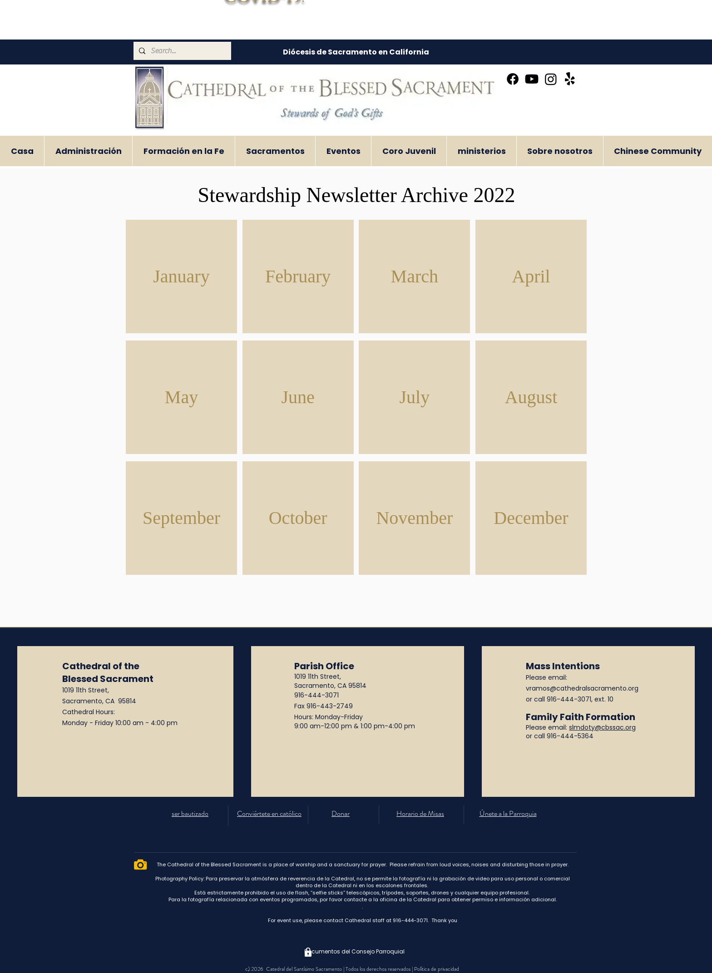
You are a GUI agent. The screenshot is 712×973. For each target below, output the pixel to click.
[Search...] (181, 51)
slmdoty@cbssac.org (602, 727)
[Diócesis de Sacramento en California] (356, 52)
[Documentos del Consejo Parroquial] (354, 952)
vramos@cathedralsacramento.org (582, 688)
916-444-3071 (316, 695)
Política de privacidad (436, 969)
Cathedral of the (100, 666)
